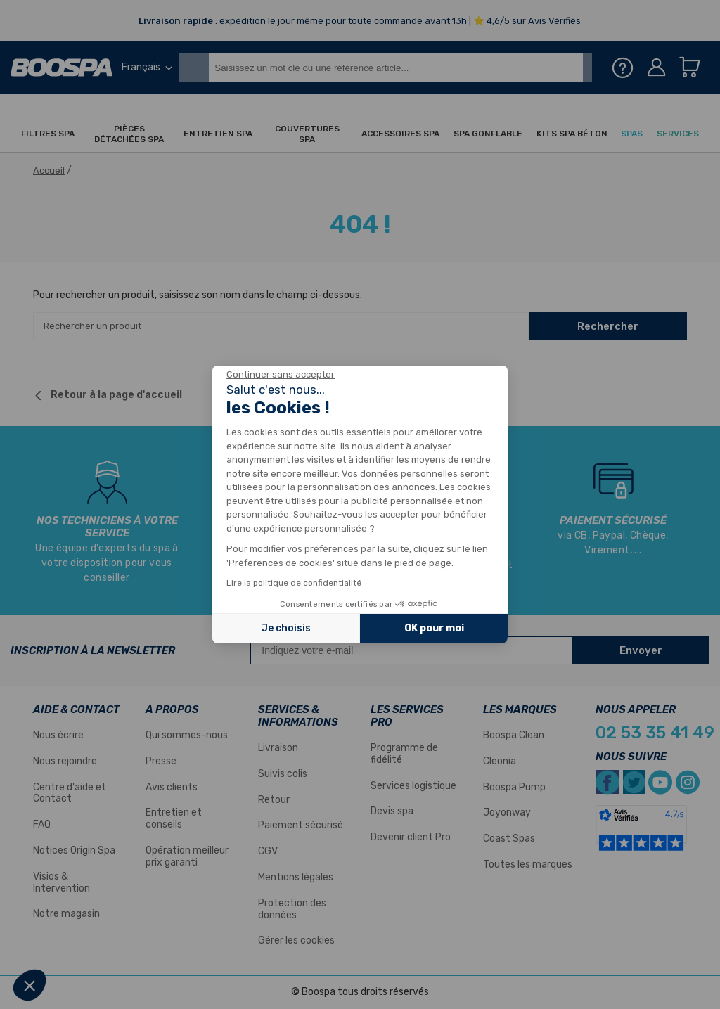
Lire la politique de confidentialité (293, 583)
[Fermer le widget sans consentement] (280, 375)
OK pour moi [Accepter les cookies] (434, 628)
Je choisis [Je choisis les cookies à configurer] (286, 628)
